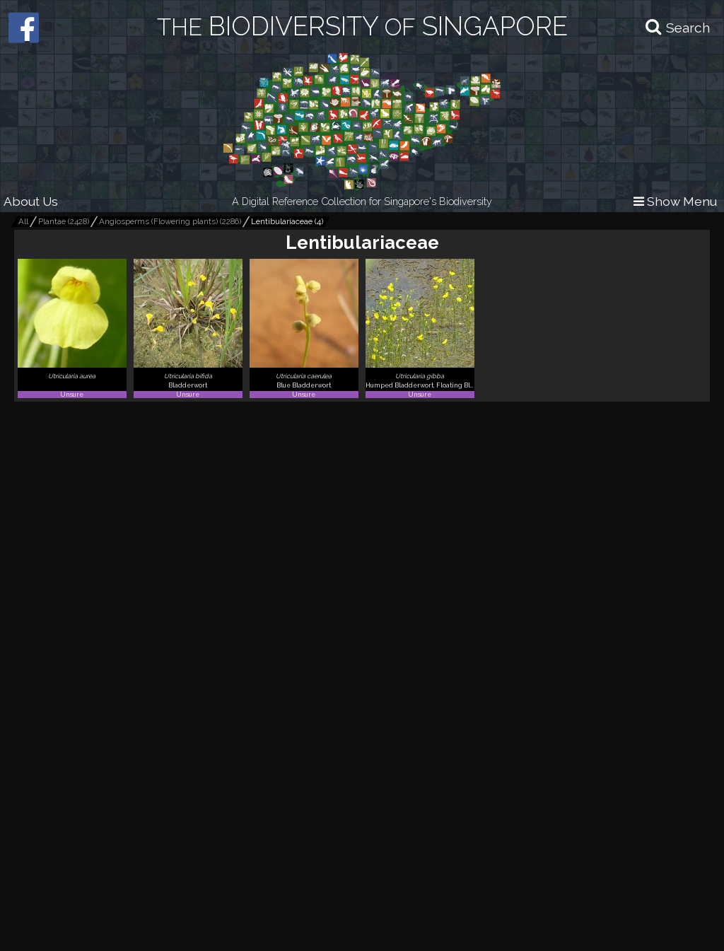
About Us (31, 201)
